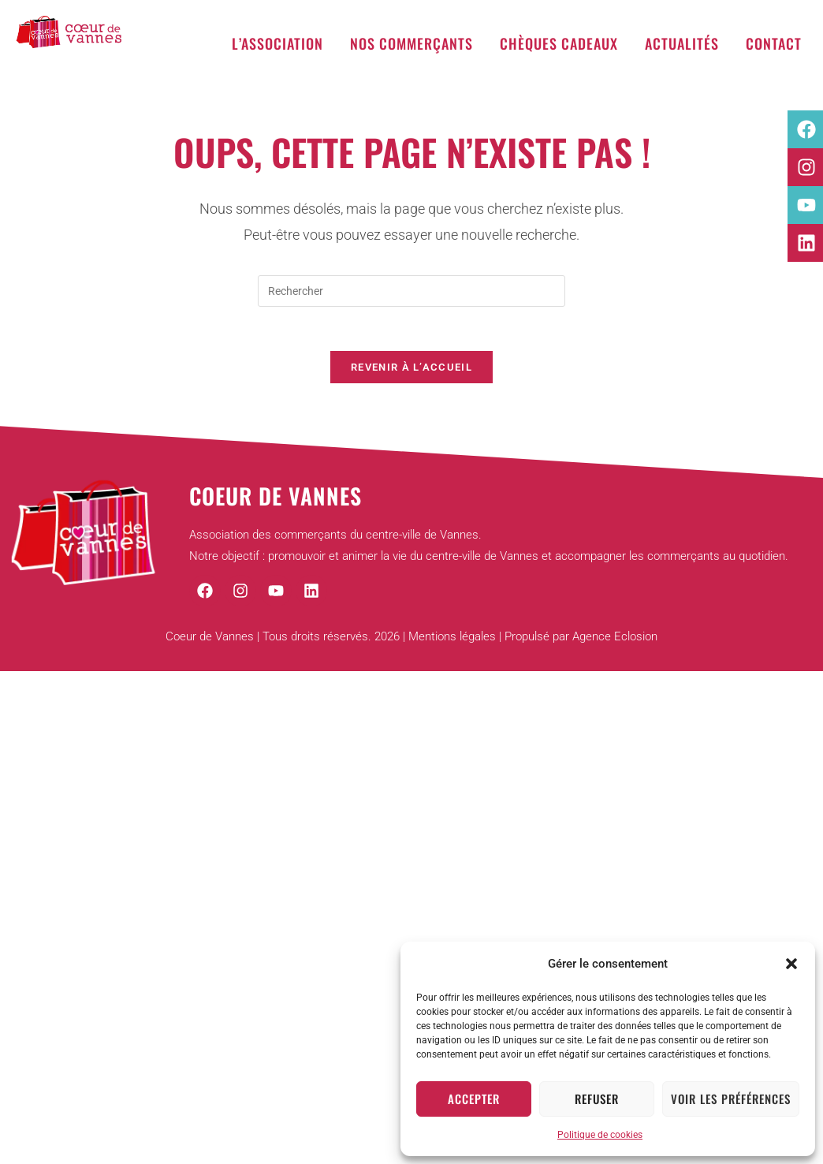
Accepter (474, 1098)
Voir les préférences (731, 1098)
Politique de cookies (599, 1134)
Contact (774, 43)
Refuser (597, 1098)
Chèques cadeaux (559, 43)
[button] (791, 964)
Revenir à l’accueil (411, 371)
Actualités (682, 43)
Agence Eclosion (614, 641)
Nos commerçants (411, 43)
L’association (277, 43)
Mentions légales (452, 641)
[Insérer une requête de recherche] (411, 291)
